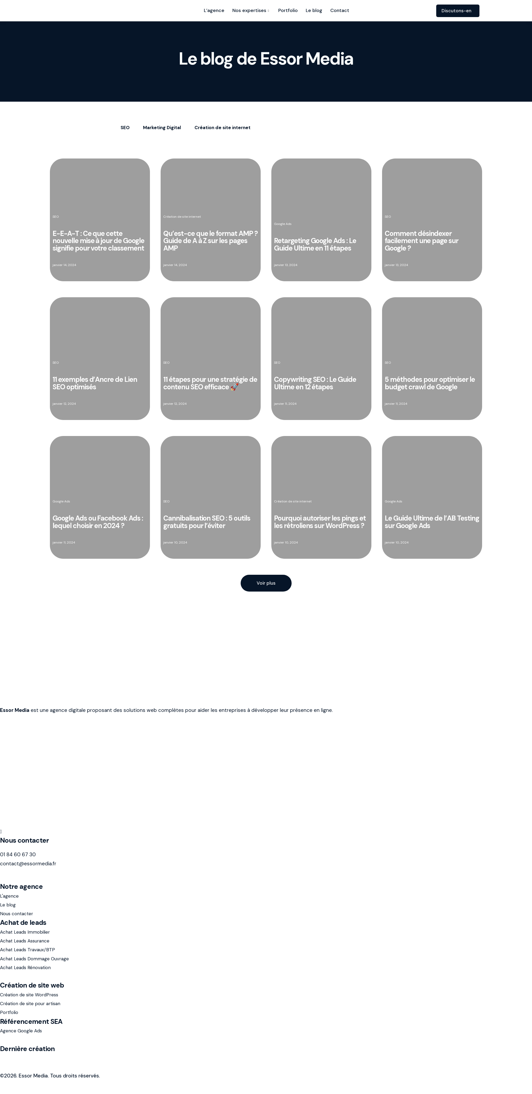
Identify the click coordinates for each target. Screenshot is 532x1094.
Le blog (314, 10)
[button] (266, 583)
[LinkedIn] (266, 831)
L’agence (214, 10)
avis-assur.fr (14, 1058)
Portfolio (288, 10)
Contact (339, 10)
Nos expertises (251, 10)
